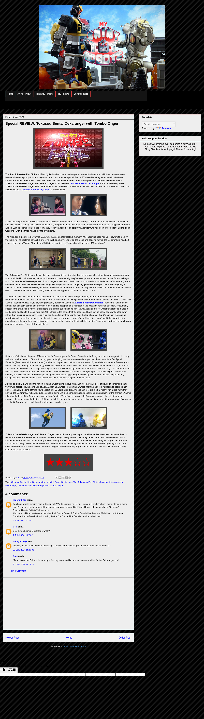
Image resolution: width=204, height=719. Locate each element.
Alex (15, 556)
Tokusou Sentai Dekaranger (85, 183)
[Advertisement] (68, 603)
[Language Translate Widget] (159, 124)
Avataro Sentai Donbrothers (88, 302)
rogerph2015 (19, 500)
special (50, 482)
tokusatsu (103, 482)
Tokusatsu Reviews (44, 94)
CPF (15, 526)
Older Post (125, 637)
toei (70, 482)
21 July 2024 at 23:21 (23, 564)
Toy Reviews (63, 94)
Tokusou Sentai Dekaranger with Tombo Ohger (40, 485)
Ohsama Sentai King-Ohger (36, 189)
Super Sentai (61, 482)
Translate (163, 128)
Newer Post (12, 637)
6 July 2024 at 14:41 (23, 520)
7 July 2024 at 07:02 (23, 535)
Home (10, 94)
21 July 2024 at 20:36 (23, 550)
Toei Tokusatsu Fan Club (85, 482)
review (42, 482)
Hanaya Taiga (20, 541)
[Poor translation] (12, 670)
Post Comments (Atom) (75, 646)
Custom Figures (81, 94)
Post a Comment (18, 571)
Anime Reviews (25, 94)
